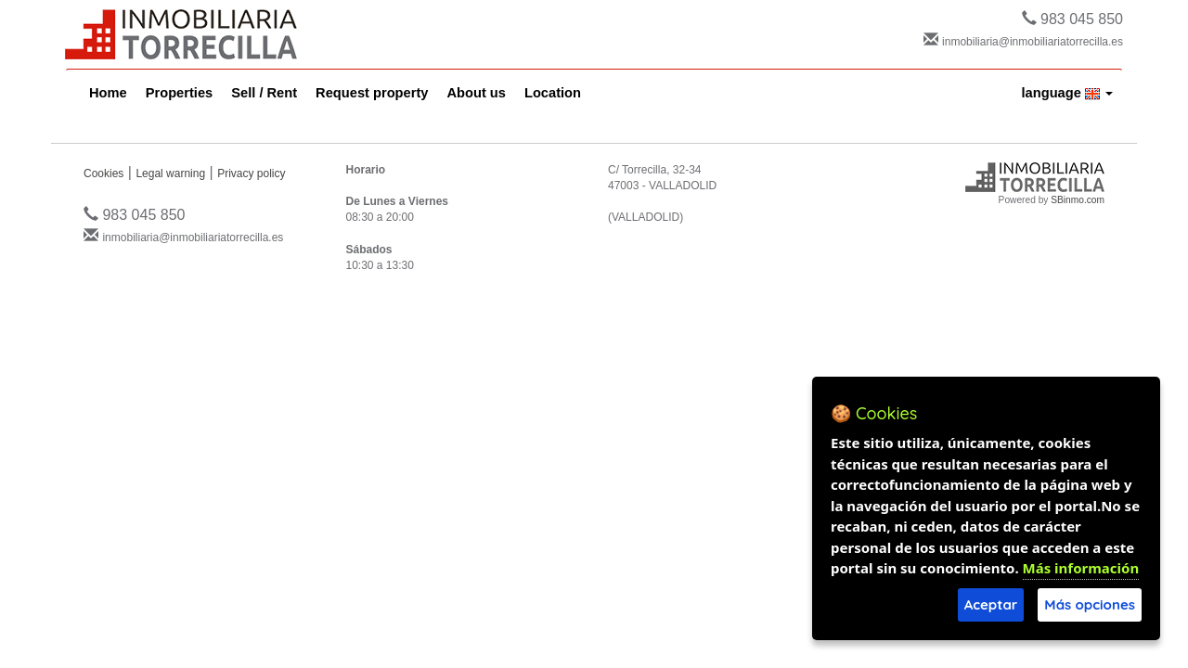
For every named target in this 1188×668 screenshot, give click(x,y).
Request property (372, 92)
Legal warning (170, 173)
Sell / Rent (264, 92)
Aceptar (991, 604)
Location (552, 92)
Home (108, 92)
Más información (1081, 568)
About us (476, 92)
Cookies (103, 173)
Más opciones (1089, 604)
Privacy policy (251, 173)
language (1068, 93)
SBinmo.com (1077, 200)
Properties (179, 92)
